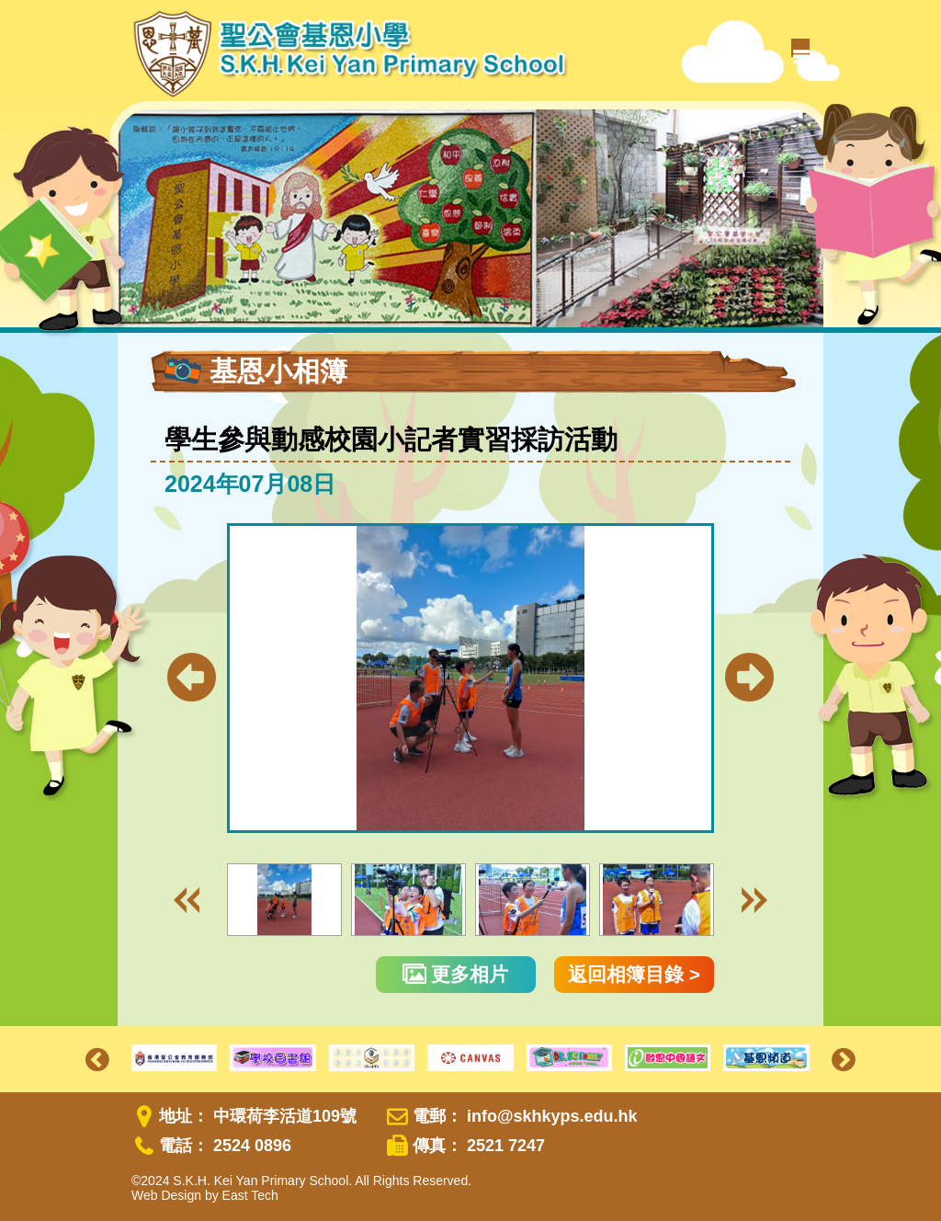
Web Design (166, 1195)
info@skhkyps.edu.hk (552, 1116)
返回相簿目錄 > (634, 974)
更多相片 (455, 974)
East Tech (250, 1195)
